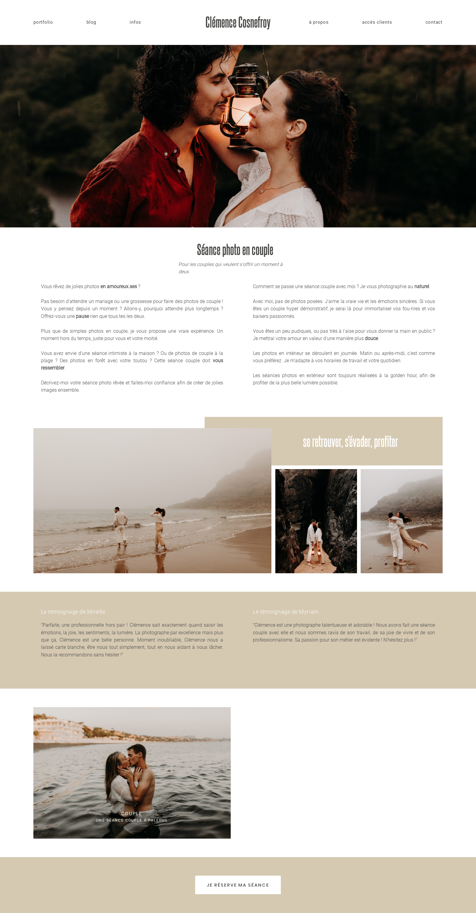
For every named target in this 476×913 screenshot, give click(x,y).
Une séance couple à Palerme (132, 773)
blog (91, 22)
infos (135, 22)
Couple (131, 813)
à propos (319, 22)
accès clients (377, 22)
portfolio (43, 22)
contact (434, 22)
